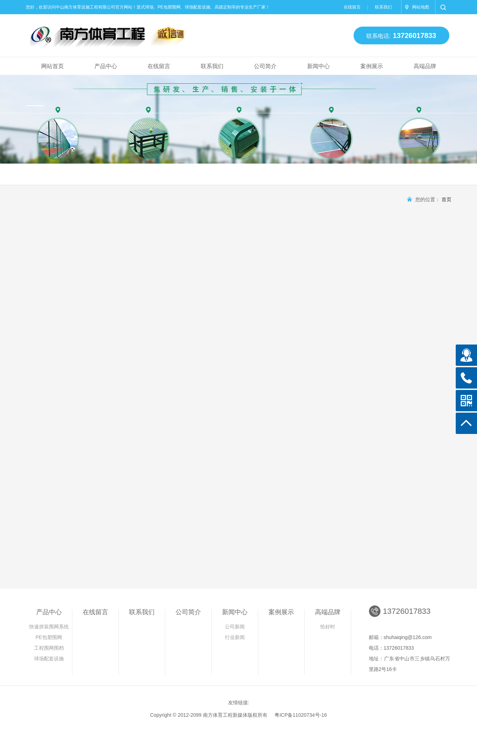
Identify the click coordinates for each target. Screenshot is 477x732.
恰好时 (327, 626)
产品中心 (105, 66)
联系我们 (383, 7)
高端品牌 (425, 66)
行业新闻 (235, 637)
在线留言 (352, 7)
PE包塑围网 (48, 637)
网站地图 (420, 7)
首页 (446, 199)
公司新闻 (235, 626)
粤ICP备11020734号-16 (300, 715)
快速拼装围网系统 (49, 626)
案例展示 (371, 66)
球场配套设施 (49, 658)
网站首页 (52, 66)
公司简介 (265, 66)
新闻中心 (318, 66)
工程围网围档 (49, 648)
